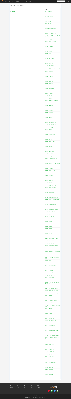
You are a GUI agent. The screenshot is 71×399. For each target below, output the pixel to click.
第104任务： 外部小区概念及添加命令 (50, 265)
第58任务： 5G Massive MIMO (49, 151)
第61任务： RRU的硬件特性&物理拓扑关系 (51, 158)
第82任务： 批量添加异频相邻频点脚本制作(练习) (52, 209)
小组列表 (32, 387)
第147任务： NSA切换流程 (49, 374)
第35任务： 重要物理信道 (49, 95)
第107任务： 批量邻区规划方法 (49, 272)
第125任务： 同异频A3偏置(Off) (49, 318)
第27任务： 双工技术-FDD (49, 76)
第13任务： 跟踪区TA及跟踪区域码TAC (50, 41)
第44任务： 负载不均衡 (48, 117)
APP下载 (26, 1)
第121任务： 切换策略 (48, 308)
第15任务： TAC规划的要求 (49, 46)
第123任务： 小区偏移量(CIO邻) (49, 313)
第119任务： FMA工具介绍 (49, 302)
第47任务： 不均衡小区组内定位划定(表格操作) (52, 124)
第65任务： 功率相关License (49, 168)
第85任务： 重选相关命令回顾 (49, 216)
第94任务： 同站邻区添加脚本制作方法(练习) (51, 238)
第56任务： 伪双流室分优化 (49, 146)
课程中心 (13, 1)
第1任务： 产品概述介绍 (48, 11)
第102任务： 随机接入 (48, 260)
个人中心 (22, 1)
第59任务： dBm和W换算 (49, 153)
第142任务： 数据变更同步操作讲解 (50, 362)
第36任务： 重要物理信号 (49, 98)
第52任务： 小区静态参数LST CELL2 (50, 136)
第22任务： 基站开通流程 (49, 63)
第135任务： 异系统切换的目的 (49, 344)
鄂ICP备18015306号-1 (42, 397)
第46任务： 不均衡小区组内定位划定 (50, 122)
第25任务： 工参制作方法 (49, 71)
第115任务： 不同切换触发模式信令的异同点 (51, 293)
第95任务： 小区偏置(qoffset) (49, 240)
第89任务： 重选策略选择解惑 (49, 226)
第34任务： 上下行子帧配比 (49, 93)
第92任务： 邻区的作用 (48, 233)
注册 (68, 1)
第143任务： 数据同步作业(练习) (50, 364)
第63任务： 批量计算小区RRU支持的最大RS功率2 (52, 163)
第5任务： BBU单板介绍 (48, 21)
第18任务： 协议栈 (48, 53)
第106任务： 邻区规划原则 (49, 270)
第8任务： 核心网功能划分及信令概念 (50, 28)
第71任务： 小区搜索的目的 (49, 182)
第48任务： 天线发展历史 (49, 127)
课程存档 (35, 395)
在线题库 (17, 1)
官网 (30, 1)
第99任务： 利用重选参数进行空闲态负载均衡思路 (52, 251)
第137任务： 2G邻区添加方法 (49, 349)
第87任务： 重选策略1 (48, 221)
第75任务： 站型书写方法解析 (49, 192)
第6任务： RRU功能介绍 (48, 23)
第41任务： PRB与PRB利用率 (49, 110)
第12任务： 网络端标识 (48, 39)
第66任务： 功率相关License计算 (50, 170)
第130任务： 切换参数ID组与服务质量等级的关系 (52, 330)
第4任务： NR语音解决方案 (49, 18)
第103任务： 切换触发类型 (49, 263)
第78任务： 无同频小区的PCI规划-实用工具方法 (52, 199)
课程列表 (18, 387)
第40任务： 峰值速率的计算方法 (49, 107)
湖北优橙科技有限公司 (34, 397)
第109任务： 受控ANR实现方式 (49, 277)
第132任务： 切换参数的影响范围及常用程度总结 (52, 335)
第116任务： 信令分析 (48, 295)
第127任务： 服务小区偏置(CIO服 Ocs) (50, 323)
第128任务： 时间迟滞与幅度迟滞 (50, 325)
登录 (66, 1)
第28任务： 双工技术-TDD (49, 78)
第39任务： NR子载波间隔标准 (49, 105)
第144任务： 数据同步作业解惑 (49, 367)
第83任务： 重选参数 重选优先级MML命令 (51, 211)
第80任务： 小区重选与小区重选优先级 (50, 204)
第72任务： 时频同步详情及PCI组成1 (50, 185)
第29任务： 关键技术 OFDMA (49, 81)
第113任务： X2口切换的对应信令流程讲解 (51, 288)
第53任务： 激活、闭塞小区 (49, 139)
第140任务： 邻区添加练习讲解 (49, 356)
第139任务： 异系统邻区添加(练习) (50, 354)
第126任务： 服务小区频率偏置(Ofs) (50, 320)
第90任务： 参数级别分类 (49, 228)
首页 (9, 1)
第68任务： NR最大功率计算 (49, 175)
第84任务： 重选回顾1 (48, 214)
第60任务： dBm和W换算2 (49, 156)
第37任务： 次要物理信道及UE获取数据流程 (51, 100)
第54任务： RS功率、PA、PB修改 (50, 141)
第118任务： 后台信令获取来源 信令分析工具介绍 (52, 300)
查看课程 (12, 11)
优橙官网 (11, 387)
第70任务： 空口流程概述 (49, 180)
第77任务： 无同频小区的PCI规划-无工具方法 (51, 197)
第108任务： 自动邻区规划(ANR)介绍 (50, 275)
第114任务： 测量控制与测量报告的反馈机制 (51, 290)
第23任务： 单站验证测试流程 (49, 65)
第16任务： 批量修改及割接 (49, 48)
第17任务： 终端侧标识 (48, 51)
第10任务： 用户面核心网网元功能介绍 (50, 33)
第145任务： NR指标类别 (49, 369)
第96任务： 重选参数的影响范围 (49, 243)
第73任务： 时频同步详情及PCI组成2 (50, 187)
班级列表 (25, 387)
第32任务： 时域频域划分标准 (49, 88)
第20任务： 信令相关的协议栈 (49, 58)
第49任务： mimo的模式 (48, 129)
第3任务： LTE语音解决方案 (49, 16)
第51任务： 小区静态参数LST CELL (50, 134)
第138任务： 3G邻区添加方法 (49, 351)
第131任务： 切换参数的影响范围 (50, 332)
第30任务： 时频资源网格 (49, 83)
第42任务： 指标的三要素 (49, 112)
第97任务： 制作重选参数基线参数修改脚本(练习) (52, 245)
